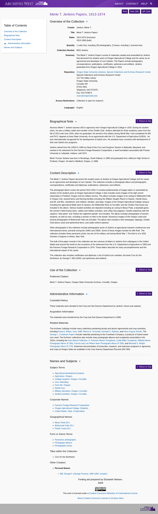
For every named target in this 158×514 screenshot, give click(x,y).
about (119, 3)
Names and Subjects (13, 47)
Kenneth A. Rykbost (110, 331)
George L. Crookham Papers (62, 334)
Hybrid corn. (60, 388)
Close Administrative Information (86, 294)
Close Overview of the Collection (86, 22)
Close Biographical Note (75, 122)
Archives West (19, 3)
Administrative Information (19, 43)
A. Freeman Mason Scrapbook (101, 340)
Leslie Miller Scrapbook (126, 340)
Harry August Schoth (133, 331)
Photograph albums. (63, 443)
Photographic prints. (63, 446)
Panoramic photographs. (65, 440)
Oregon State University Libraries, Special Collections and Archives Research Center (114, 72)
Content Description (12, 39)
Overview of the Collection (15, 31)
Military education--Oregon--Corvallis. (71, 391)
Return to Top (144, 121)
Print (125, 11)
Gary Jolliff (77, 331)
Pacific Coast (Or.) (63, 428)
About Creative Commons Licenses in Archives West (100, 498)
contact (132, 3)
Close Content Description (78, 173)
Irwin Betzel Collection (77, 340)
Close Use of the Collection (79, 270)
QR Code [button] (146, 11)
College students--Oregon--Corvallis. (71, 379)
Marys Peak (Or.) (62, 422)
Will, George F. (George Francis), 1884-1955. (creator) (83, 474)
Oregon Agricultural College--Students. (72, 408)
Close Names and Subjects (79, 361)
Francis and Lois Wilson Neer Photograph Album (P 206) (99, 343)
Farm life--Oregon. (63, 385)
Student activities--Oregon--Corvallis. (71, 394)
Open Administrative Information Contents (5, 43)
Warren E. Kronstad (91, 331)
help (144, 3)
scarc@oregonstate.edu (87, 96)
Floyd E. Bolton (65, 331)
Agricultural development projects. (70, 373)
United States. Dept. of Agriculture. (70, 411)
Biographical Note (12, 35)
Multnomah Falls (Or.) (64, 425)
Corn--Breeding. (62, 382)
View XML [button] (134, 11)
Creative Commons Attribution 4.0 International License (113, 493)
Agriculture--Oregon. (64, 376)
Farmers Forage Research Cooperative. (72, 405)
